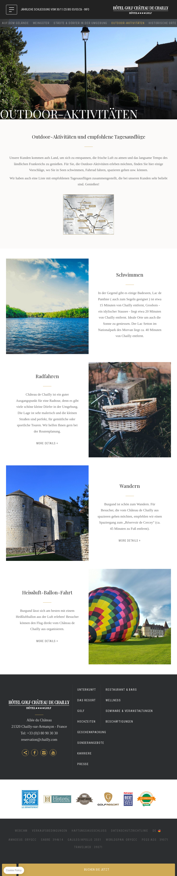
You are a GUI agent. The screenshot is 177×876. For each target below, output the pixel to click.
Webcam (21, 830)
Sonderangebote (90, 742)
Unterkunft (86, 689)
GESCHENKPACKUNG (91, 732)
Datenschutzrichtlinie (129, 830)
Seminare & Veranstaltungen (129, 711)
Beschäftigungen (119, 721)
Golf (80, 711)
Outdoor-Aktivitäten (128, 23)
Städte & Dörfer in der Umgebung (80, 23)
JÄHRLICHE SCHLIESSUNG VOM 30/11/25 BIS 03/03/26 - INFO (55, 9)
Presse (83, 764)
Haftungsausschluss (89, 830)
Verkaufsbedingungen (49, 830)
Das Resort (86, 700)
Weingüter (41, 23)
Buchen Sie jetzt (96, 869)
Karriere (84, 753)
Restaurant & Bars (121, 689)
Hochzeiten (86, 721)
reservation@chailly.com (39, 740)
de (155, 830)
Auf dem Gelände (15, 23)
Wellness (113, 700)
